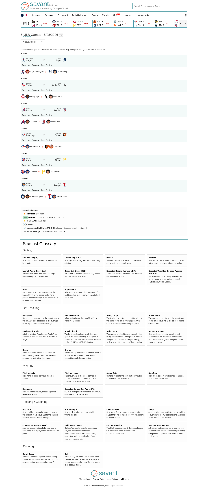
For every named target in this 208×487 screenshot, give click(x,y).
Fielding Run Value (73, 425)
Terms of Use (85, 479)
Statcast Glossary (39, 243)
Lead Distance (113, 409)
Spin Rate (152, 373)
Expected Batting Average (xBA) (121, 271)
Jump (150, 409)
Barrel (32, 217)
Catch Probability (114, 425)
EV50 (25, 289)
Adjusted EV (70, 289)
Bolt (66, 454)
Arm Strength (70, 409)
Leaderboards (143, 15)
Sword (30, 224)
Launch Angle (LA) (72, 258)
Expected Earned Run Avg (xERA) (79, 389)
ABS (116, 15)
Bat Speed (27, 315)
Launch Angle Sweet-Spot (34, 271)
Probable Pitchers (79, 15)
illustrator (36, 15)
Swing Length (113, 315)
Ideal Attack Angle (31, 331)
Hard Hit (31, 214)
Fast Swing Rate (71, 315)
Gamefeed (49, 15)
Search (95, 15)
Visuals (105, 15)
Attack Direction (71, 331)
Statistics (128, 15)
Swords (67, 350)
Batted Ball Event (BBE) (75, 271)
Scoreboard (63, 15)
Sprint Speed (28, 454)
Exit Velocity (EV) (30, 258)
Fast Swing (32, 221)
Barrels (110, 258)
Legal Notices (113, 479)
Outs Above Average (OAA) (35, 425)
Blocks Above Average (158, 425)
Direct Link (26, 65)
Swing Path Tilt (113, 331)
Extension (27, 389)
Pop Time (27, 409)
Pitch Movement (71, 373)
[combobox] (159, 6)
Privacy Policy (99, 479)
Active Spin (112, 373)
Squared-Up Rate (156, 331)
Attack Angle (154, 315)
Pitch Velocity (29, 373)
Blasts (25, 350)
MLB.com (125, 479)
